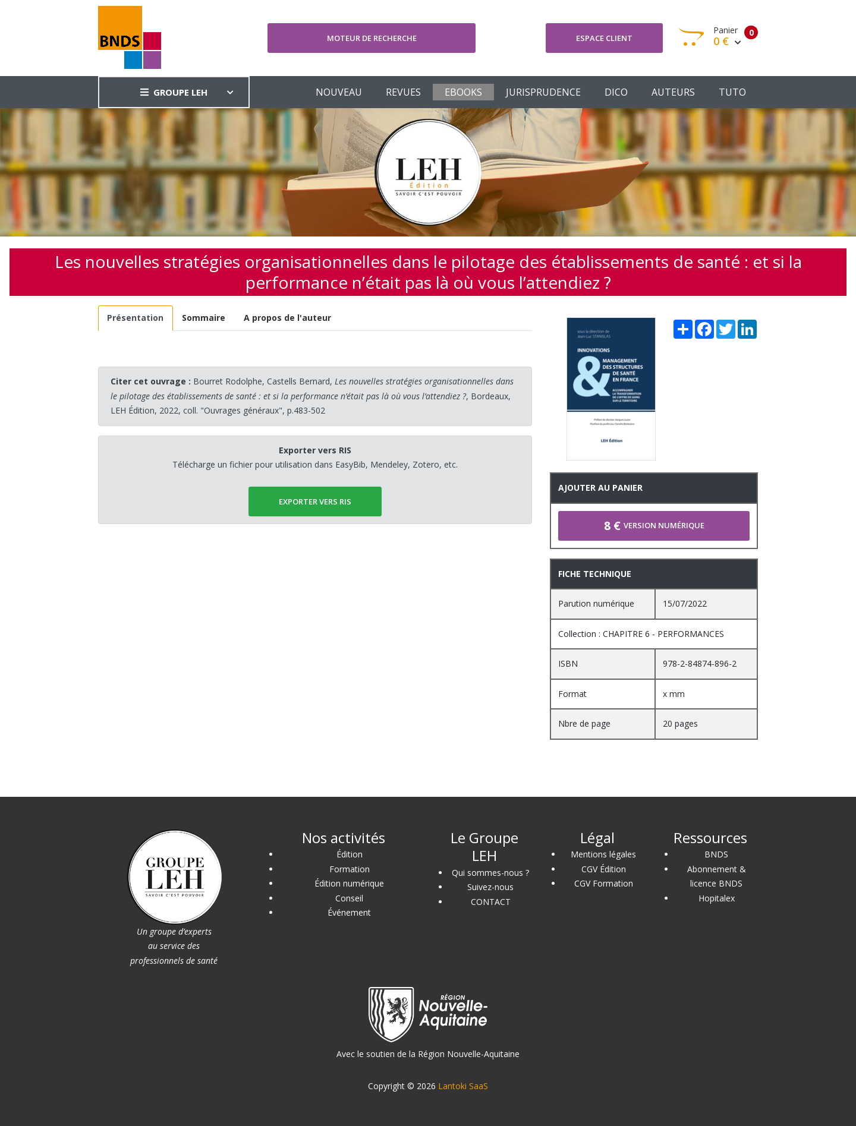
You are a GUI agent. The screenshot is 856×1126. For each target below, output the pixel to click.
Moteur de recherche (372, 38)
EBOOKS (463, 92)
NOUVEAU (339, 92)
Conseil (349, 898)
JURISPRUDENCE (543, 92)
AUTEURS (673, 92)
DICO (616, 92)
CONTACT (491, 901)
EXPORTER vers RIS (315, 501)
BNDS (716, 854)
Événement (349, 912)
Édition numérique (349, 883)
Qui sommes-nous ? (490, 872)
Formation (349, 869)
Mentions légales (603, 854)
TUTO (732, 92)
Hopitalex (716, 898)
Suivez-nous (490, 886)
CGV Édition (603, 869)
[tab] (135, 318)
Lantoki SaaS (463, 1086)
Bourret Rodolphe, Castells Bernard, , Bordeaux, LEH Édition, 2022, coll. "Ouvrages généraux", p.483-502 (312, 396)
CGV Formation (603, 883)
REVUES (403, 92)
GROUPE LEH (173, 92)
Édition (349, 854)
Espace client (604, 38)
